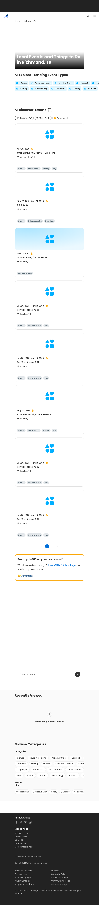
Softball (42, 775)
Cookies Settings (59, 884)
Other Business (75, 769)
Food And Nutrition (64, 763)
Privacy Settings (22, 881)
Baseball (76, 758)
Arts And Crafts (59, 758)
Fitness (46, 763)
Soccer (30, 775)
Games (20, 758)
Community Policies (60, 881)
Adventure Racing (38, 758)
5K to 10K (19, 840)
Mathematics (55, 769)
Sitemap (55, 870)
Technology (57, 775)
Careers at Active (59, 877)
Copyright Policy (58, 874)
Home (17, 21)
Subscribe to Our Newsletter (28, 856)
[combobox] (24, 118)
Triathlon (73, 775)
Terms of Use (21, 874)
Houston (78, 791)
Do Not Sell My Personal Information (31, 863)
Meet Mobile (20, 843)
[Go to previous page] (42, 546)
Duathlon (21, 763)
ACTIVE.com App (22, 833)
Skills (19, 775)
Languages (22, 769)
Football (82, 763)
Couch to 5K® (21, 836)
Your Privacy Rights (24, 877)
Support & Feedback (24, 884)
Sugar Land (22, 791)
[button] (42, 118)
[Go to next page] (57, 546)
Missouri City (39, 791)
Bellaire (65, 791)
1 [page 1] (47, 546)
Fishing (34, 763)
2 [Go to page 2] (51, 546)
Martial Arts (38, 769)
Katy (53, 791)
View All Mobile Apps (24, 846)
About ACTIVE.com (23, 870)
